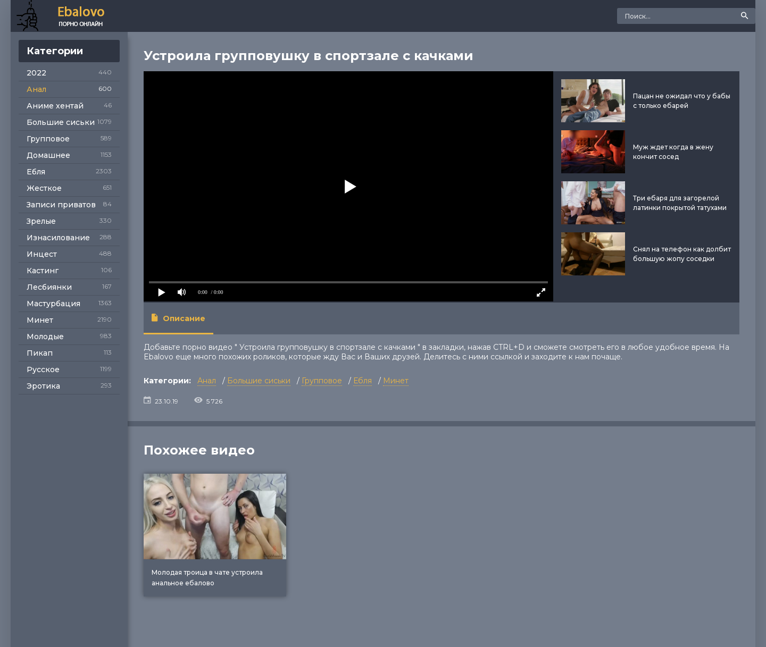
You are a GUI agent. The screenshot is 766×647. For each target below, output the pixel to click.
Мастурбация (53, 303)
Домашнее (48, 155)
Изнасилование (58, 237)
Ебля (36, 172)
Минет (40, 320)
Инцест (42, 254)
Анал (36, 89)
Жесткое (44, 188)
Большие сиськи (61, 122)
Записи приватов (61, 204)
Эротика (43, 386)
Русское (43, 369)
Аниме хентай (55, 106)
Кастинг (43, 270)
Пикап (40, 353)
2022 (36, 73)
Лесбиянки (49, 287)
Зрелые (41, 221)
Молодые (45, 336)
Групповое (48, 139)
